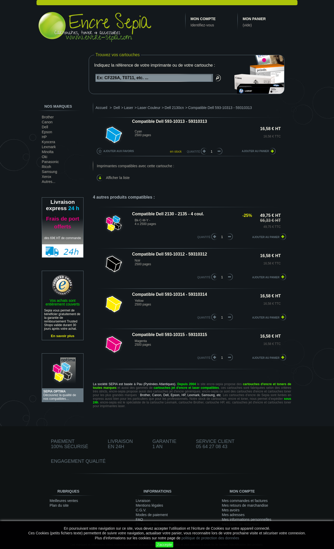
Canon (47, 122)
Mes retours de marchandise (245, 505)
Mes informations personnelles (246, 519)
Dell (45, 127)
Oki (44, 157)
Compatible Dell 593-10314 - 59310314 (169, 294)
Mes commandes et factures (245, 500)
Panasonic (50, 162)
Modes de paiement (152, 515)
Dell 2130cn (174, 108)
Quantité (193, 151)
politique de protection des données (210, 538)
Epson (47, 132)
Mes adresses (233, 515)
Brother (48, 117)
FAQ (139, 519)
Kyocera (48, 142)
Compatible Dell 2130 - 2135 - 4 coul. (168, 214)
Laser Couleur (149, 108)
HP (44, 137)
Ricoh (46, 167)
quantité (204, 237)
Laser (128, 108)
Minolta (47, 152)
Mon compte (203, 19)
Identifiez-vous (202, 25)
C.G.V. (141, 510)
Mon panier (254, 19)
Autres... (48, 182)
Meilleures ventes (64, 501)
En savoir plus (62, 336)
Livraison (143, 501)
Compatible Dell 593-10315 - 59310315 (169, 334)
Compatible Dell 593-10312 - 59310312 (169, 254)
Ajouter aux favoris (118, 151)
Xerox (46, 177)
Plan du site (59, 505)
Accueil (101, 108)
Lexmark (49, 147)
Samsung (49, 172)
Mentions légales (149, 505)
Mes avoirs (231, 510)
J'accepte (164, 544)
